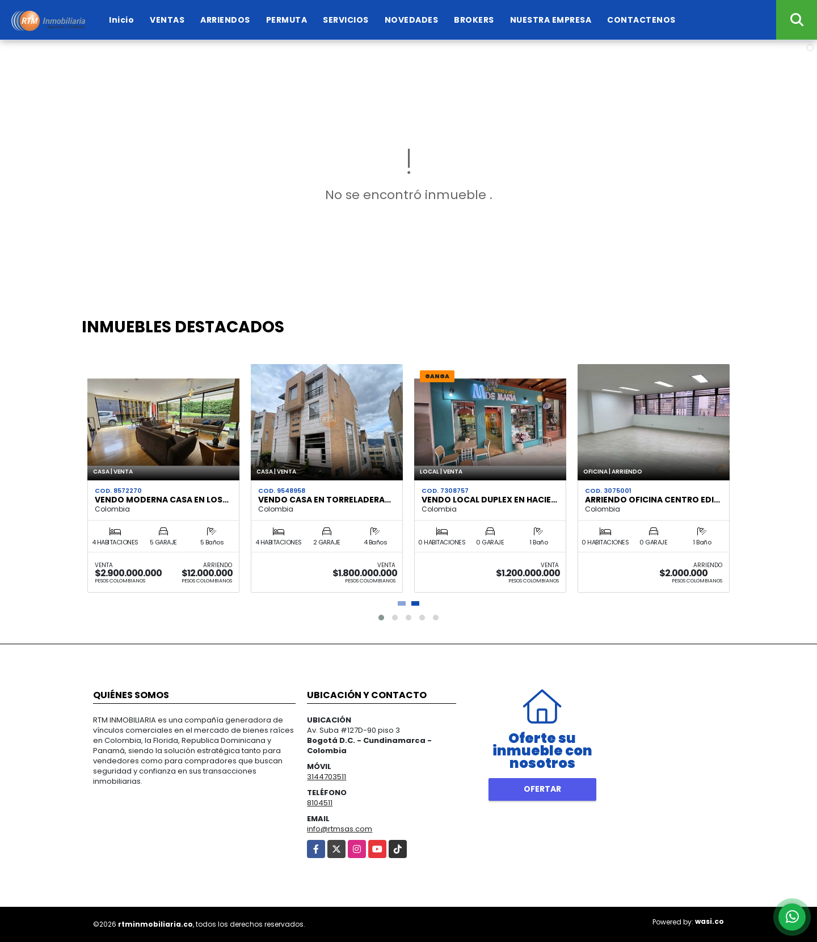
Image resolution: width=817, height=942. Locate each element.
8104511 (319, 802)
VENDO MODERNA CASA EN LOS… (162, 499)
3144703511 (326, 776)
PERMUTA (287, 20)
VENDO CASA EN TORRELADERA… (324, 499)
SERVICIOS (346, 20)
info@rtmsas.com (339, 828)
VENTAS (167, 20)
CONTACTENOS (641, 20)
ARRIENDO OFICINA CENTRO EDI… (652, 499)
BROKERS (474, 20)
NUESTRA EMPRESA (551, 20)
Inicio (121, 20)
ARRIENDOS (225, 20)
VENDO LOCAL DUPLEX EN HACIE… (489, 499)
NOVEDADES (412, 20)
